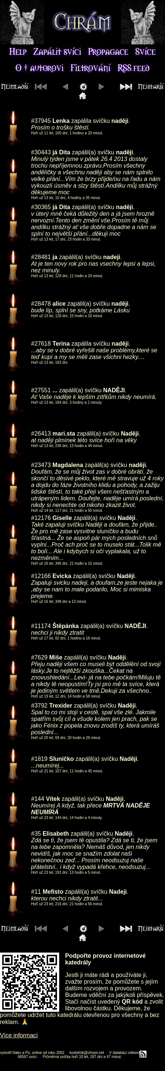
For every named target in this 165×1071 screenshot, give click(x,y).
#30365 (41, 207)
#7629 (39, 657)
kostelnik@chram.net (87, 1053)
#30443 (41, 152)
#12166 (41, 576)
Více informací (19, 1035)
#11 (36, 892)
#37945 (41, 121)
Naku (17, 1053)
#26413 (41, 433)
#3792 (39, 705)
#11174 (41, 626)
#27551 (41, 390)
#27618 (41, 343)
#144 (37, 799)
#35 (36, 833)
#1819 (39, 759)
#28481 (41, 257)
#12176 (41, 518)
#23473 (41, 465)
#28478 (41, 304)
